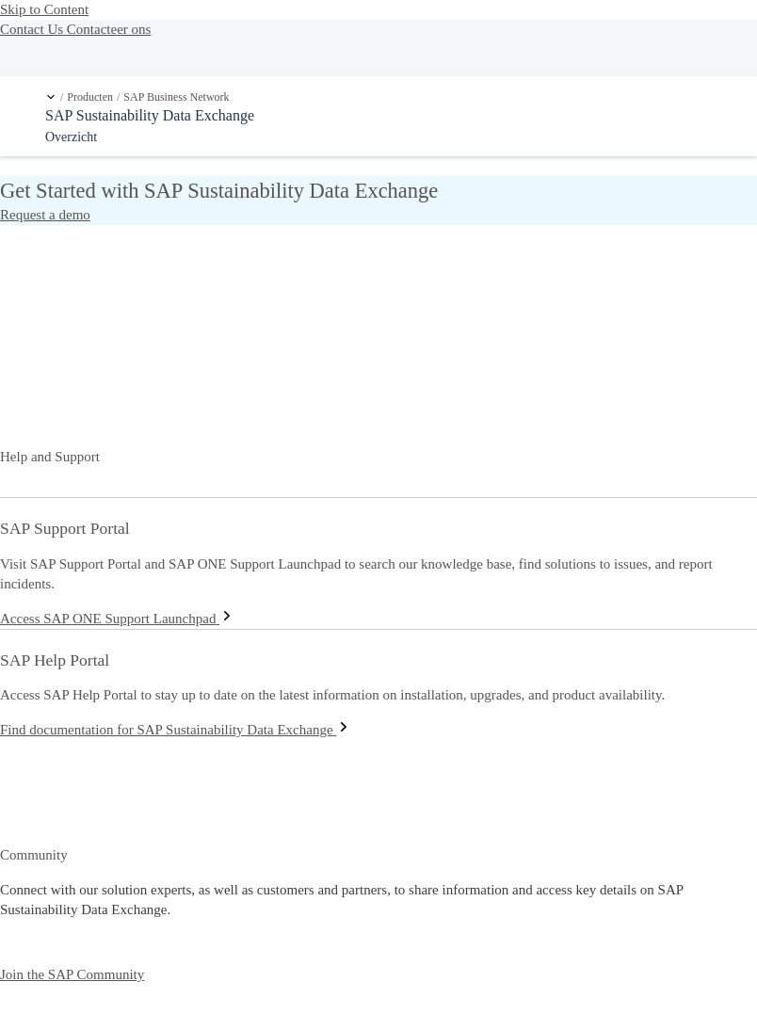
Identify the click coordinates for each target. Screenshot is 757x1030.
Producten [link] (90, 97)
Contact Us (33, 29)
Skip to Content (44, 9)
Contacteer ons (109, 29)
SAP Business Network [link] (176, 97)
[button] (51, 97)
